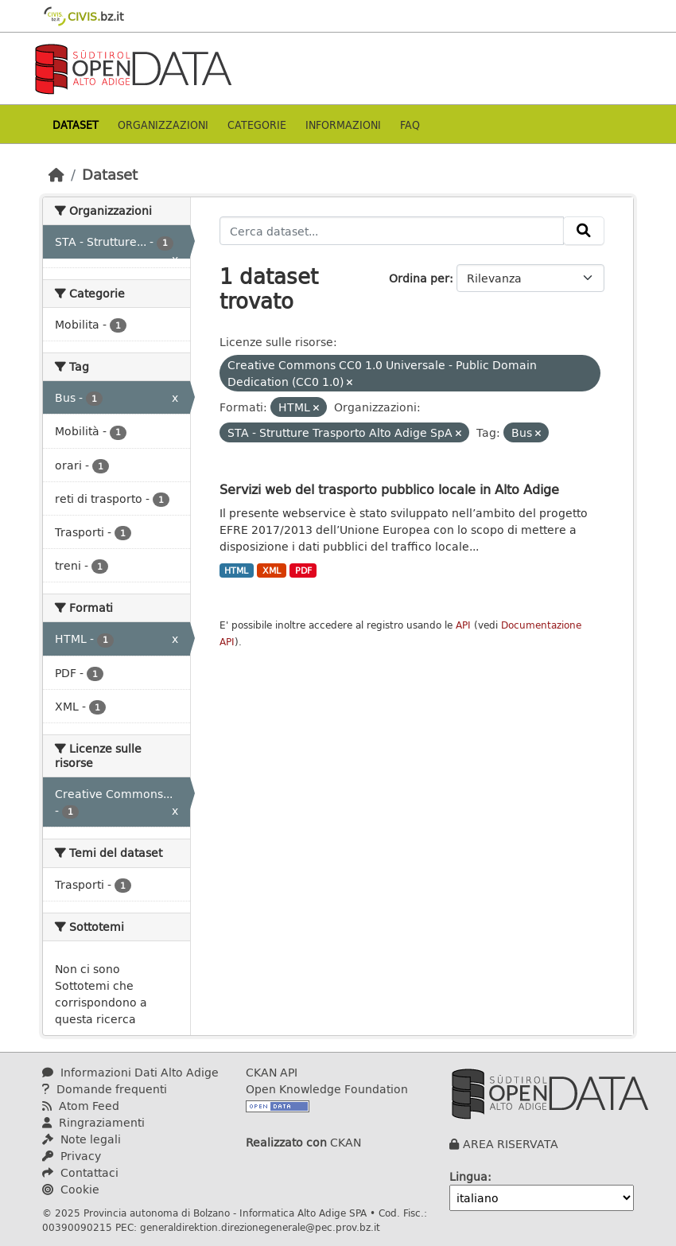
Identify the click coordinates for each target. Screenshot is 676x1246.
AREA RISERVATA (510, 1143)
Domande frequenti (104, 1089)
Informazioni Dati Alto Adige (130, 1072)
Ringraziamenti (93, 1122)
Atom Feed (80, 1105)
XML (271, 570)
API (463, 625)
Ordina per (419, 278)
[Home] (56, 174)
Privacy (71, 1155)
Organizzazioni (163, 124)
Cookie (70, 1189)
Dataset (75, 124)
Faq (410, 124)
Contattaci (80, 1172)
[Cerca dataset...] (392, 230)
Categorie (256, 124)
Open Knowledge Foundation (327, 1089)
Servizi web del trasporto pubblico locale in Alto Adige (389, 489)
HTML (236, 570)
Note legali (81, 1139)
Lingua (468, 1176)
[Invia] (583, 230)
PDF (303, 570)
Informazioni (343, 124)
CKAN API (271, 1072)
